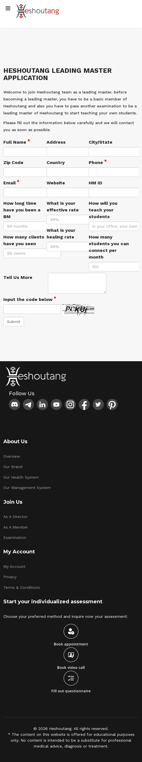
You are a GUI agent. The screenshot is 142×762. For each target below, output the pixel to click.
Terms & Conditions (21, 587)
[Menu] (8, 8)
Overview (11, 456)
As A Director (15, 516)
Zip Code (13, 162)
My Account (14, 566)
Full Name (16, 142)
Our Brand (12, 466)
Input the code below (29, 299)
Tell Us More (17, 277)
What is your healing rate (61, 234)
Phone (98, 162)
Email (11, 182)
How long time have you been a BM (21, 210)
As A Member (15, 527)
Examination (14, 537)
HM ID (95, 182)
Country (56, 162)
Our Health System (21, 477)
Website (56, 182)
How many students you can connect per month (109, 247)
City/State (100, 142)
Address (56, 142)
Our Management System (27, 487)
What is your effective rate (63, 207)
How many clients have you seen (23, 240)
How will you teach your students (103, 210)
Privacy (9, 577)
